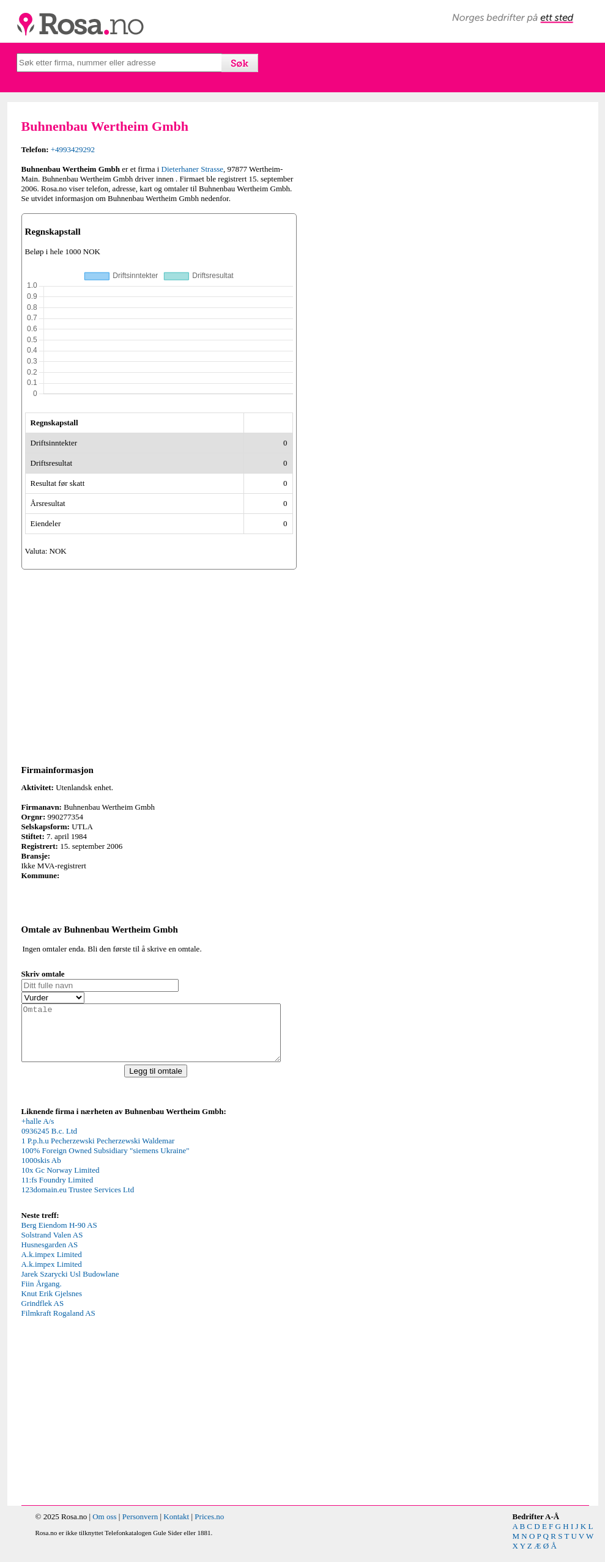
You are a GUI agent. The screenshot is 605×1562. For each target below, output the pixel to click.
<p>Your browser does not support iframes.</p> (113, 1173)
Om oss (104, 1527)
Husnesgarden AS (49, 1255)
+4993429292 (73, 149)
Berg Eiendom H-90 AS (59, 1236)
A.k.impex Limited (51, 1265)
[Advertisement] (159, 664)
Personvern (140, 1527)
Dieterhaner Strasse (192, 169)
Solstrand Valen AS (52, 1245)
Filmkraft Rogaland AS (58, 1324)
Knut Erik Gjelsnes (52, 1304)
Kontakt (176, 1527)
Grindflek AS (42, 1314)
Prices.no (209, 1527)
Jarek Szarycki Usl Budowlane (70, 1284)
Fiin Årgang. (41, 1294)
